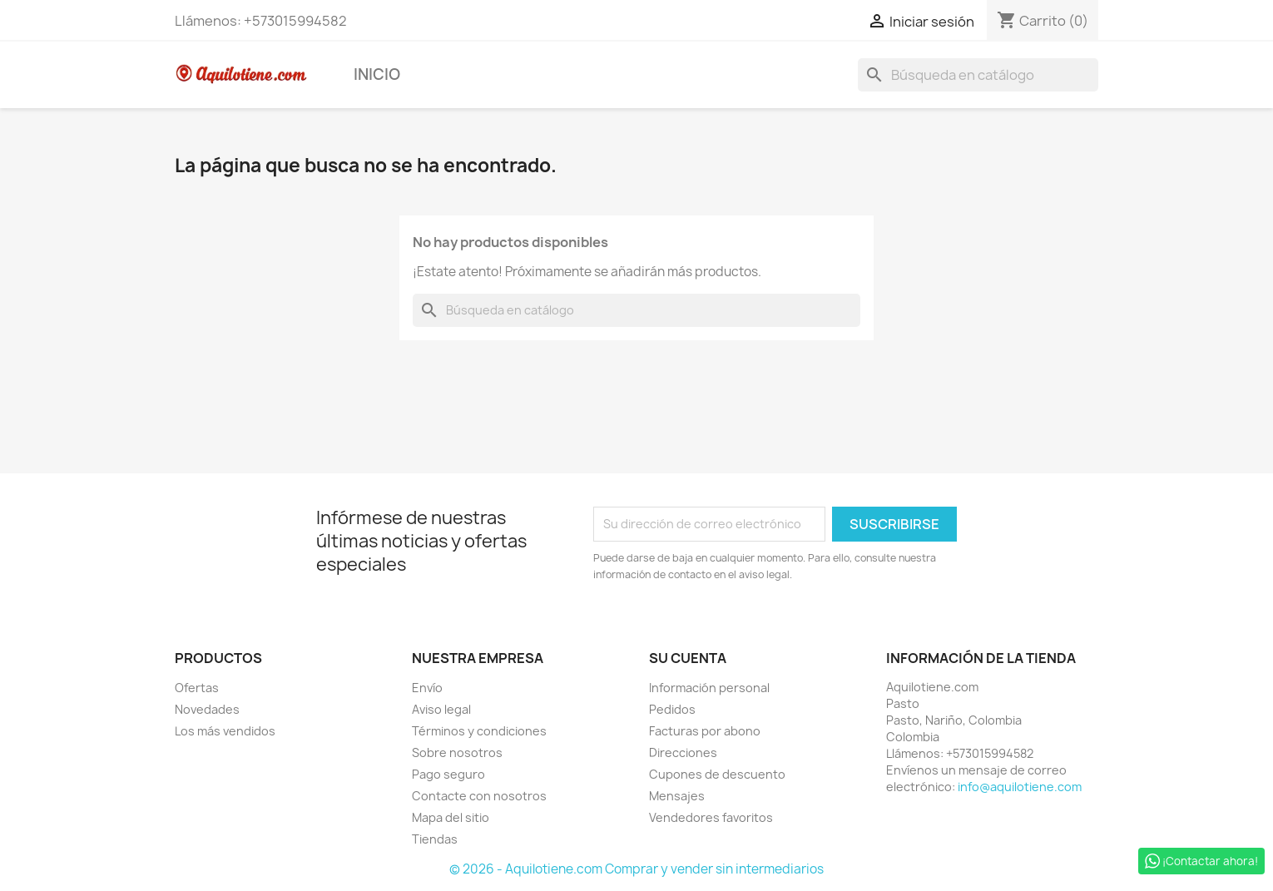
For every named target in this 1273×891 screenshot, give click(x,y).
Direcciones (683, 752)
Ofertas (197, 687)
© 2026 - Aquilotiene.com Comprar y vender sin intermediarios (636, 869)
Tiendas (435, 839)
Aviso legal (441, 709)
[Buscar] (978, 75)
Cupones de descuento (717, 774)
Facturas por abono (704, 731)
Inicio (377, 74)
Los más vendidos (225, 731)
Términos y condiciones (479, 731)
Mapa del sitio (450, 817)
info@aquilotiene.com (1020, 786)
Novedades (207, 709)
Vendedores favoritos (711, 817)
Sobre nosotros (457, 752)
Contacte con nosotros (479, 796)
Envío (427, 687)
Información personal (709, 687)
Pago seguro (448, 774)
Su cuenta (687, 658)
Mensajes (677, 796)
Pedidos (672, 709)
